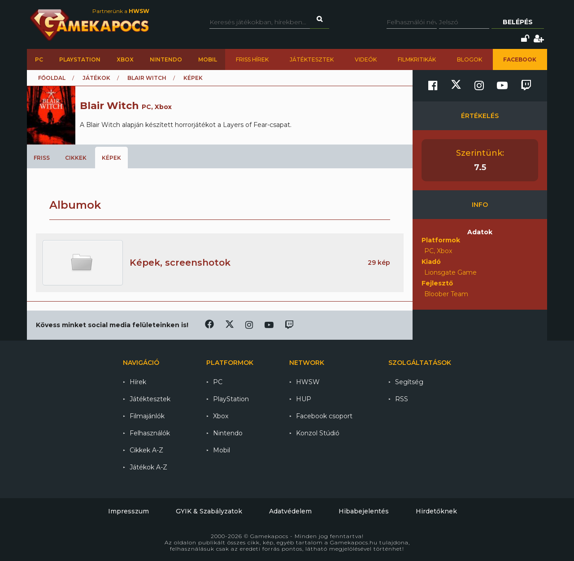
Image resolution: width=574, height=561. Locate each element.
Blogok (469, 59)
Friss (42, 157)
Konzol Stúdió (317, 433)
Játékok (96, 78)
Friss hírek (252, 59)
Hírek (138, 382)
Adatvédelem (290, 511)
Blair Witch (146, 78)
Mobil (207, 59)
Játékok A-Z (148, 467)
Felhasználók (150, 433)
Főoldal (51, 78)
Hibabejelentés (364, 511)
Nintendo (166, 59)
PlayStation (79, 59)
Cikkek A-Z (146, 450)
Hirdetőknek (436, 511)
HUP (303, 399)
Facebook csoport (324, 416)
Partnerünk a (120, 11)
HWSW (308, 382)
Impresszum (128, 511)
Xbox (125, 59)
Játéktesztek (312, 59)
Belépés (518, 22)
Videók (366, 59)
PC (39, 59)
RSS (401, 399)
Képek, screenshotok (180, 262)
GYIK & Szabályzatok (209, 511)
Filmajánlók (147, 416)
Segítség (409, 382)
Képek (111, 157)
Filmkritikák (417, 59)
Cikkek (76, 157)
